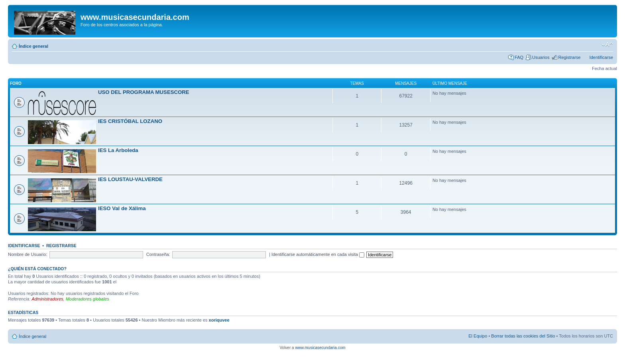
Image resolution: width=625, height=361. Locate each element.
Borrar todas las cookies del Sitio (523, 336)
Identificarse (601, 57)
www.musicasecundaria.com (320, 347)
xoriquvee (219, 320)
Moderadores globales (87, 299)
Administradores (47, 299)
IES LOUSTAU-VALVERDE (130, 179)
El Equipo (477, 336)
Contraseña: (158, 254)
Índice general (33, 46)
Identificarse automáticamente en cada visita (317, 254)
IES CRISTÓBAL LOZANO (130, 121)
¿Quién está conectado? (37, 268)
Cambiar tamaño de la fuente (607, 44)
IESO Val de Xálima (121, 208)
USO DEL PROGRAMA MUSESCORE (143, 92)
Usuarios (540, 57)
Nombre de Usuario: (27, 254)
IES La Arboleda (118, 150)
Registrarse (569, 57)
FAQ (519, 57)
